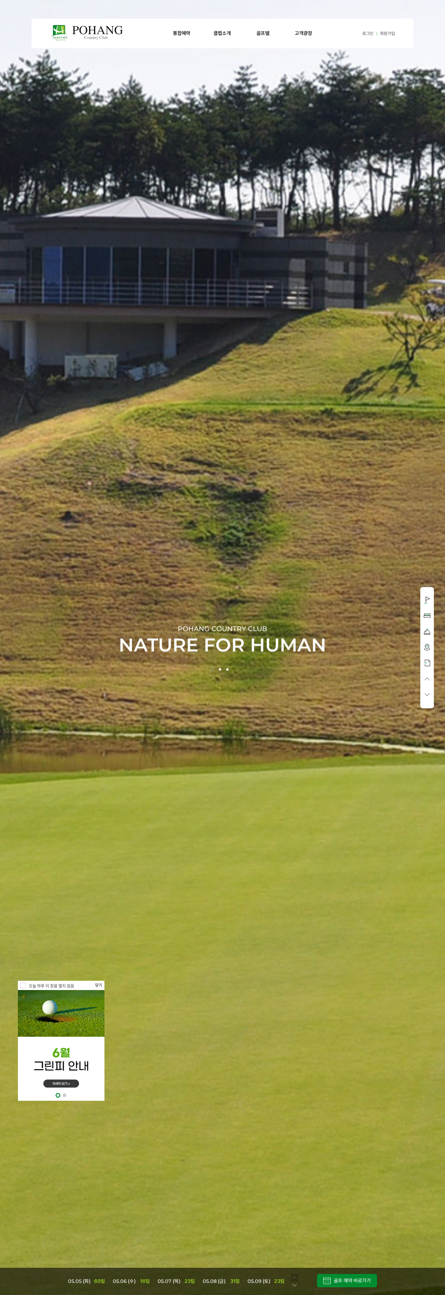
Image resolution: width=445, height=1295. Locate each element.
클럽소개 (222, 33)
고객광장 (303, 33)
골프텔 (262, 33)
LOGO (87, 33)
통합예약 (181, 33)
